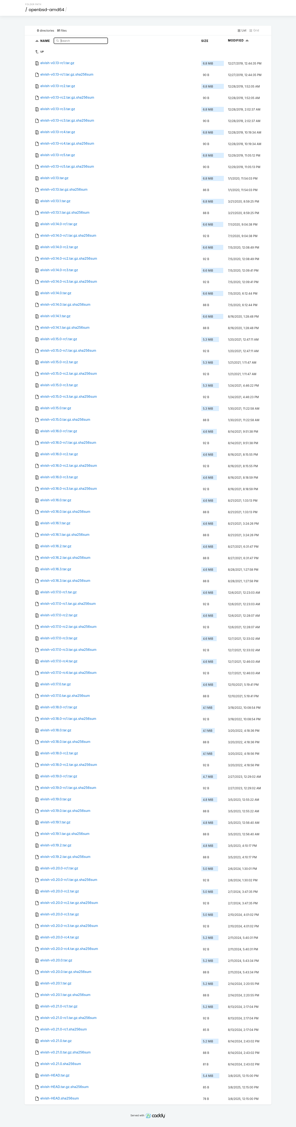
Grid (254, 30)
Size (204, 41)
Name (45, 40)
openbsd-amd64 (46, 10)
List (241, 30)
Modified (239, 40)
